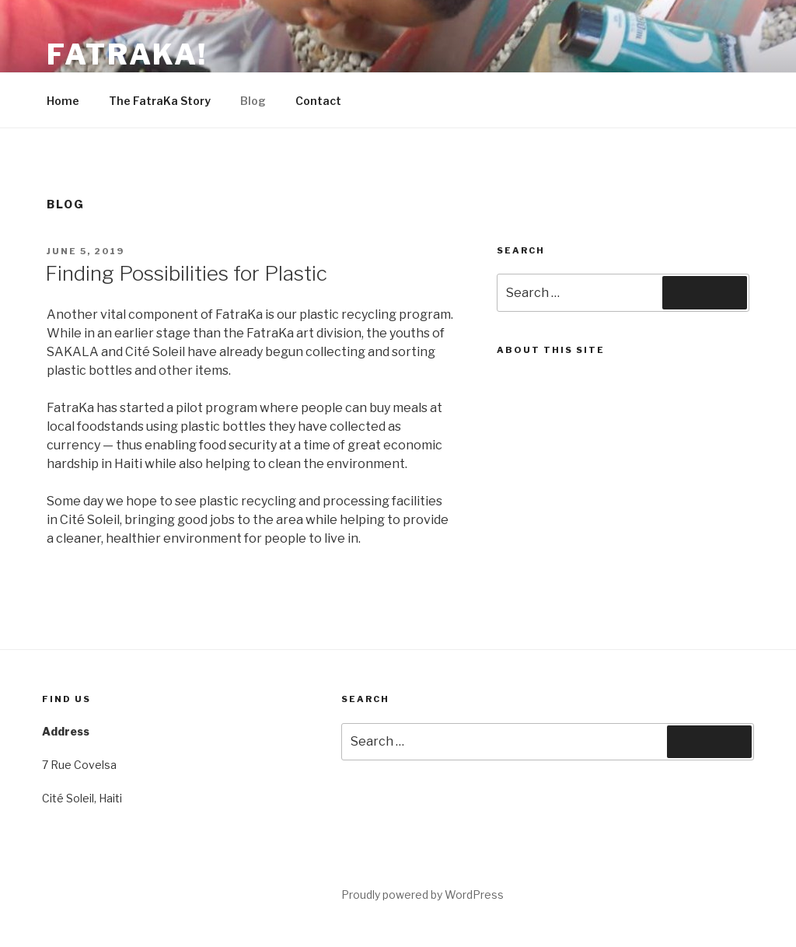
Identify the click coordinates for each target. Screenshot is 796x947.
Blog (253, 100)
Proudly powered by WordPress (422, 894)
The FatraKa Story (160, 100)
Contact (318, 100)
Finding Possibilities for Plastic (186, 273)
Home (63, 100)
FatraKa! (127, 54)
